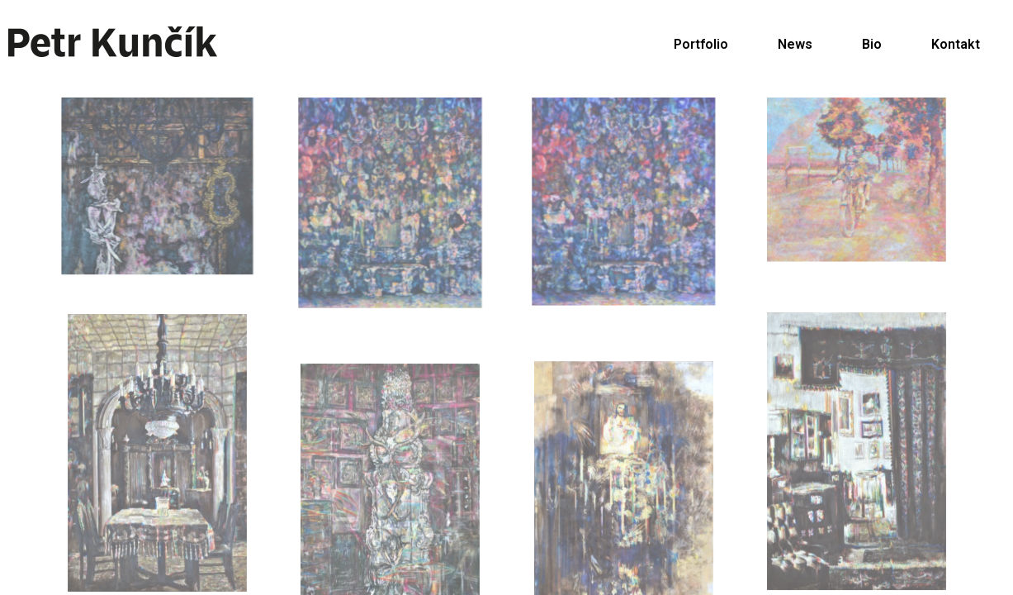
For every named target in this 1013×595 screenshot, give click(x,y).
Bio (872, 44)
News (795, 44)
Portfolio (701, 44)
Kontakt (955, 44)
